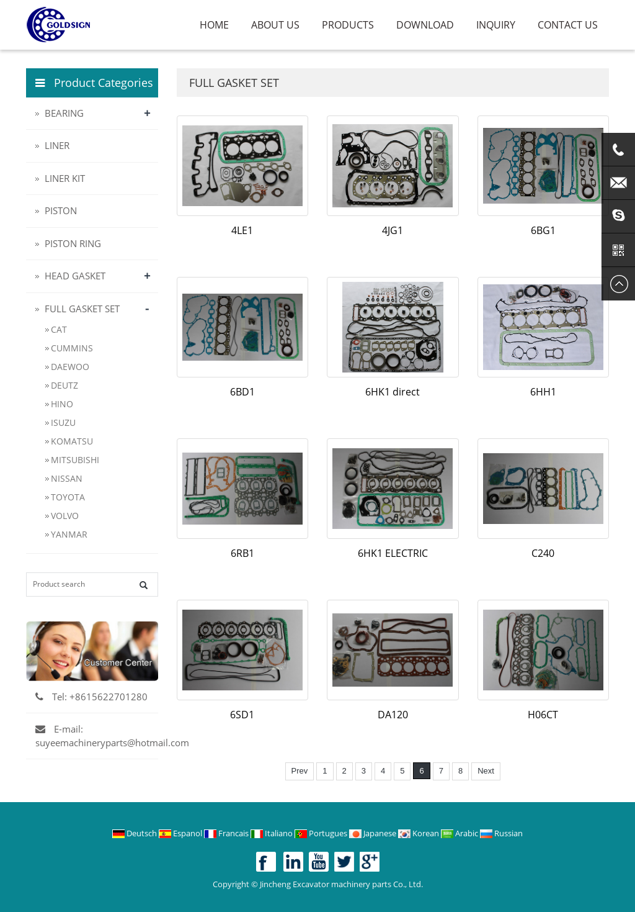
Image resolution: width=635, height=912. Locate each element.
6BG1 (543, 230)
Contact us (568, 25)
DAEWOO (70, 366)
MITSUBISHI (75, 460)
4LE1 (242, 230)
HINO (62, 404)
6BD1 (242, 392)
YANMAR (69, 534)
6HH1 (543, 392)
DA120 (393, 714)
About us (275, 25)
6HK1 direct (392, 392)
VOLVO (65, 515)
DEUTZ (64, 385)
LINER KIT (65, 178)
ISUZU (63, 422)
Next (485, 770)
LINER (57, 145)
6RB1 (242, 553)
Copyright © (235, 884)
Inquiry (495, 25)
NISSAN (66, 478)
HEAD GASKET (75, 275)
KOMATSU (72, 441)
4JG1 (392, 230)
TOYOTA (68, 497)
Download (425, 25)
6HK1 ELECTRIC (393, 553)
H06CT (543, 714)
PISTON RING (73, 243)
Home (214, 25)
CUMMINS (72, 348)
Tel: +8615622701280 (91, 696)
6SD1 (242, 714)
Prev (299, 770)
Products (348, 25)
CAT (59, 329)
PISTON (61, 210)
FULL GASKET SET (82, 308)
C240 (542, 553)
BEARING (64, 113)
